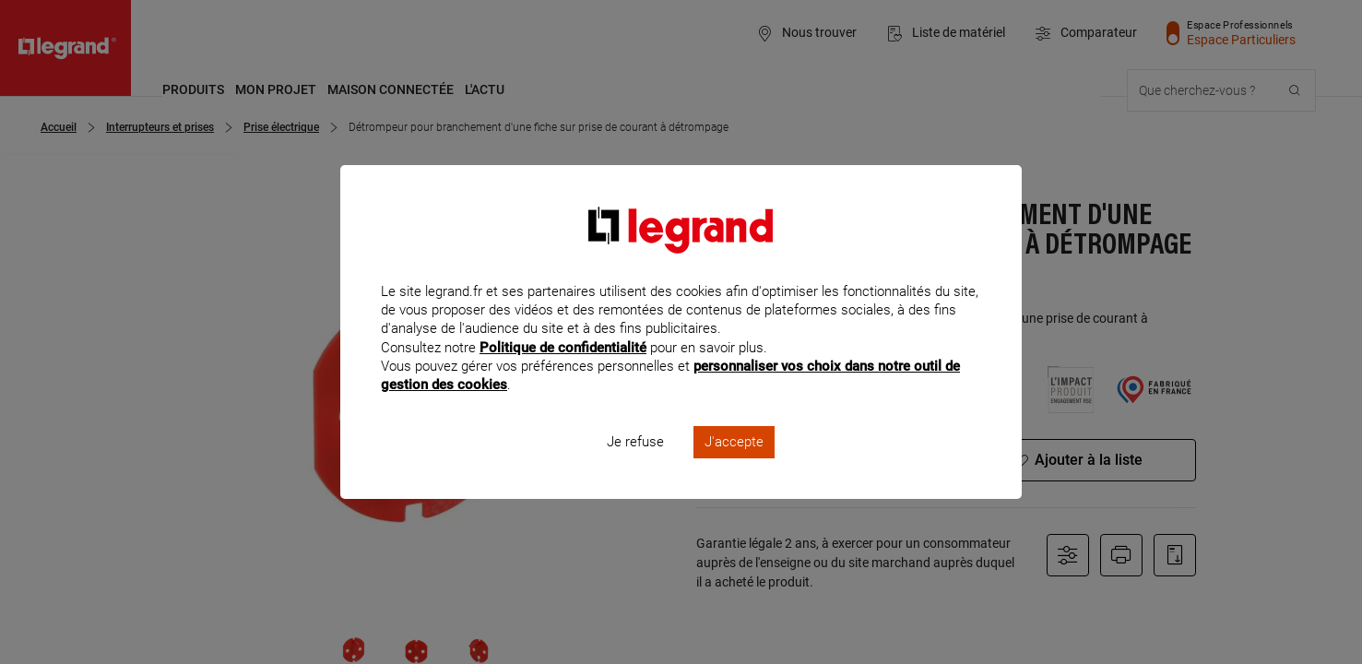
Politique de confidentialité (563, 371)
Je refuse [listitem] (635, 466)
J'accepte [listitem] (734, 466)
